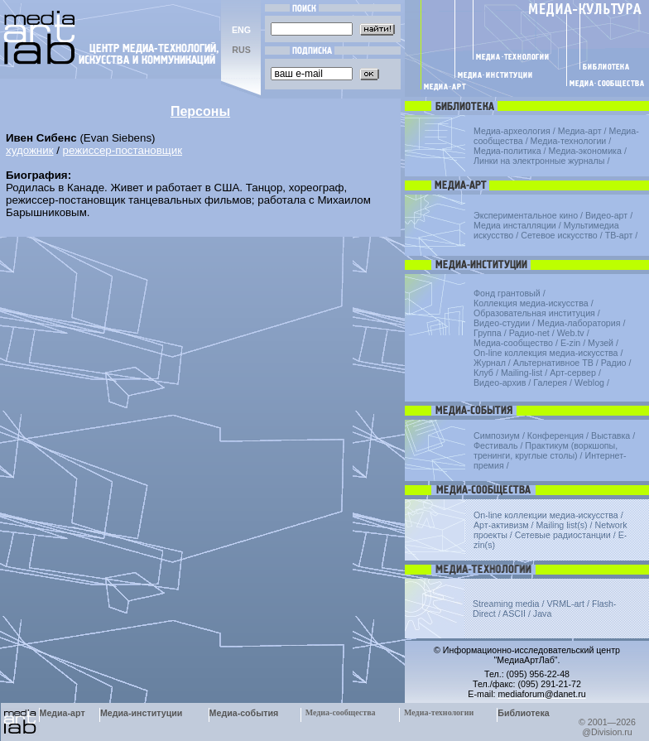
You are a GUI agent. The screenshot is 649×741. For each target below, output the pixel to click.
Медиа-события (244, 713)
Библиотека (524, 713)
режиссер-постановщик (122, 150)
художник (29, 150)
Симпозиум (497, 435)
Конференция (555, 435)
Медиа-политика (507, 151)
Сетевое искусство (559, 235)
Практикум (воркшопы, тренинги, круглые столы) (546, 450)
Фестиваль (495, 445)
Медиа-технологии (569, 141)
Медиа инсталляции (515, 225)
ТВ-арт (619, 235)
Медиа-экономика (585, 151)
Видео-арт (606, 215)
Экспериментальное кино (526, 215)
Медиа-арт (580, 131)
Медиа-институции (141, 713)
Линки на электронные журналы (539, 161)
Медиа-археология (512, 131)
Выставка (610, 435)
